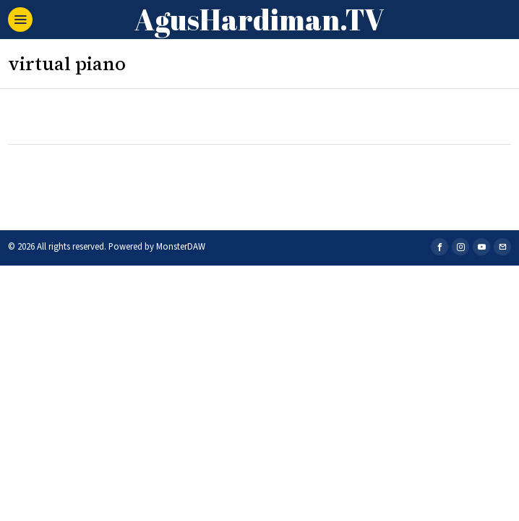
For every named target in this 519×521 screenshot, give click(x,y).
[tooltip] (439, 246)
